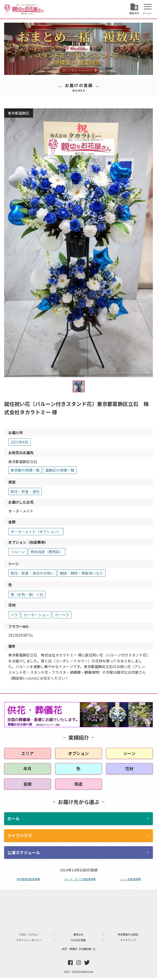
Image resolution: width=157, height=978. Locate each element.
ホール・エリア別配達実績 (79, 879)
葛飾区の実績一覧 (59, 470)
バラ (14, 614)
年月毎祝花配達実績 (28, 879)
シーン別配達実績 (130, 879)
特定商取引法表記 (128, 934)
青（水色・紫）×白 (27, 594)
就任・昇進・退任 (25, 491)
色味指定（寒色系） (47, 551)
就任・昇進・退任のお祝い (32, 573)
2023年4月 (19, 442)
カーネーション (36, 614)
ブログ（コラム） (29, 934)
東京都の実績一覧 (25, 470)
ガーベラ (62, 614)
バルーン (18, 551)
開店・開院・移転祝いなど (81, 573)
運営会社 (78, 934)
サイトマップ (128, 940)
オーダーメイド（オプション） (36, 531)
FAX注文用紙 (78, 940)
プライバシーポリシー (29, 940)
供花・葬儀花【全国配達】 (78, 949)
